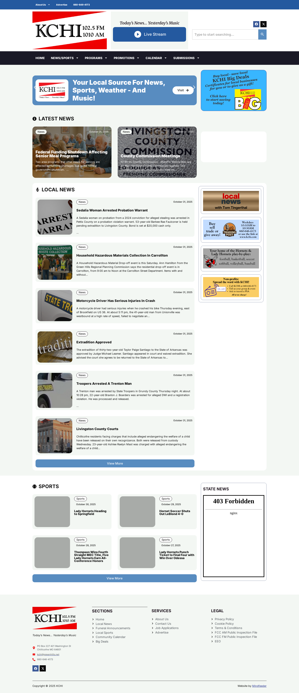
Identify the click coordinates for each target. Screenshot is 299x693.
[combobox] (225, 34)
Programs (96, 57)
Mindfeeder (259, 685)
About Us (43, 4)
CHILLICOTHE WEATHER (234, 146)
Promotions (126, 57)
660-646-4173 (82, 4)
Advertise (62, 4)
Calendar (156, 57)
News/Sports (65, 57)
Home (40, 58)
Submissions (186, 57)
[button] (35, 87)
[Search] (262, 34)
